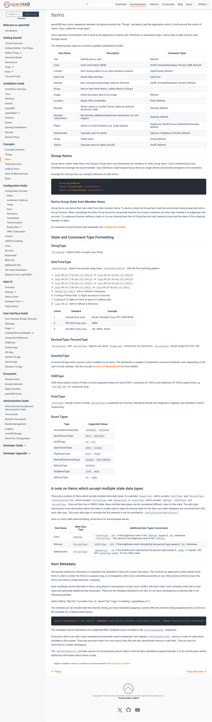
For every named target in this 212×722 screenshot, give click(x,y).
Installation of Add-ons (17, 200)
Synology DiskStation (16, 127)
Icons (8, 246)
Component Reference (16, 337)
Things (8, 154)
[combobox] (99, 4)
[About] (190, 4)
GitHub (203, 4)
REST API (10, 260)
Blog (180, 4)
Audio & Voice (12, 169)
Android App (11, 347)
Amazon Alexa (12, 379)
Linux (7, 94)
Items (8, 159)
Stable (14, 14)
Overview (9, 287)
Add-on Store (11, 296)
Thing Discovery (13, 164)
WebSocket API (13, 265)
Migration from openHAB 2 (18, 274)
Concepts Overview (15, 149)
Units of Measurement (108, 366)
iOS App (9, 352)
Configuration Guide (114, 227)
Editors (10, 195)
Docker (8, 122)
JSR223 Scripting (14, 241)
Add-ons (154, 4)
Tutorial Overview (14, 43)
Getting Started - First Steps (19, 48)
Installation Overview (15, 89)
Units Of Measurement (16, 173)
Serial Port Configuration (17, 438)
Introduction (11, 30)
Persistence (11, 62)
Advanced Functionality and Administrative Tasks (19, 408)
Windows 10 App (13, 366)
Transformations (14, 222)
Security (9, 132)
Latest (30, 14)
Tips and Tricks (12, 76)
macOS (8, 103)
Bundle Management (15, 424)
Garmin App (11, 361)
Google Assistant (13, 384)
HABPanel (10, 342)
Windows (9, 98)
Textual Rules (13, 218)
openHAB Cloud (13, 393)
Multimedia (11, 255)
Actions (9, 236)
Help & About (11, 306)
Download (121, 4)
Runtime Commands (15, 419)
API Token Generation (16, 270)
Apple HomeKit (12, 389)
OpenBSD (10, 108)
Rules (8, 178)
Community (168, 4)
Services (9, 250)
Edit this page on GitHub (119, 664)
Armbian (9, 117)
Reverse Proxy (12, 137)
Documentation (138, 4)
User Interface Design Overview (21, 318)
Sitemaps (10, 323)
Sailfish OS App (13, 357)
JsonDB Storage (13, 433)
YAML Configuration (16, 231)
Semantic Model (13, 57)
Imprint (135, 699)
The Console (11, 414)
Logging (9, 429)
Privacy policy (124, 699)
